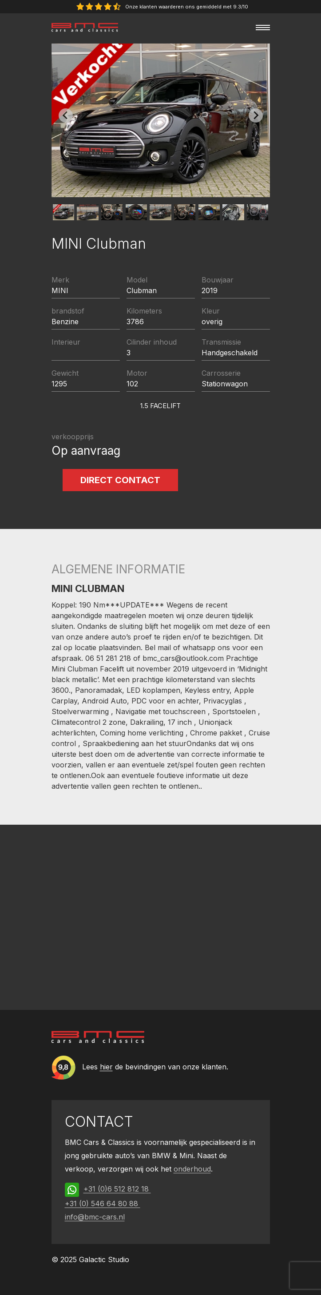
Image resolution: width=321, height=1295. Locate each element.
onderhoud (192, 1168)
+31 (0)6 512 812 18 (117, 1188)
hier (106, 1066)
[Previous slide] (66, 115)
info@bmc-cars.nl (95, 1216)
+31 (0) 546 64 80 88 (102, 1203)
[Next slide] (256, 115)
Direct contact (120, 480)
